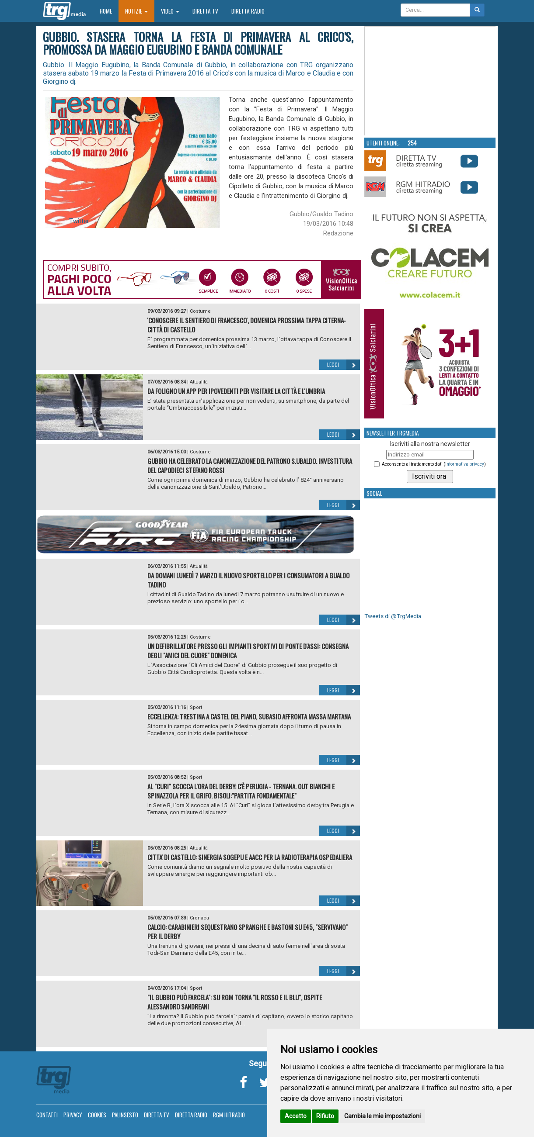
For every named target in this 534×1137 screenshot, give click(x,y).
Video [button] (170, 11)
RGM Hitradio (229, 1114)
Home (109, 10)
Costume (200, 311)
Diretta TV (205, 11)
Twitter (79, 221)
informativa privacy (464, 464)
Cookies (97, 1114)
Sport (196, 707)
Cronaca (199, 918)
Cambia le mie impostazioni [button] (382, 1116)
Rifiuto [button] (325, 1116)
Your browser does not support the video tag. (430, 81)
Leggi (343, 364)
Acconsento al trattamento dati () (434, 464)
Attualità (199, 382)
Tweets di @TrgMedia (392, 616)
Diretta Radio (248, 11)
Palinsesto (125, 1114)
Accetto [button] (296, 1116)
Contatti (47, 1114)
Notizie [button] (136, 11)
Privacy (72, 1114)
